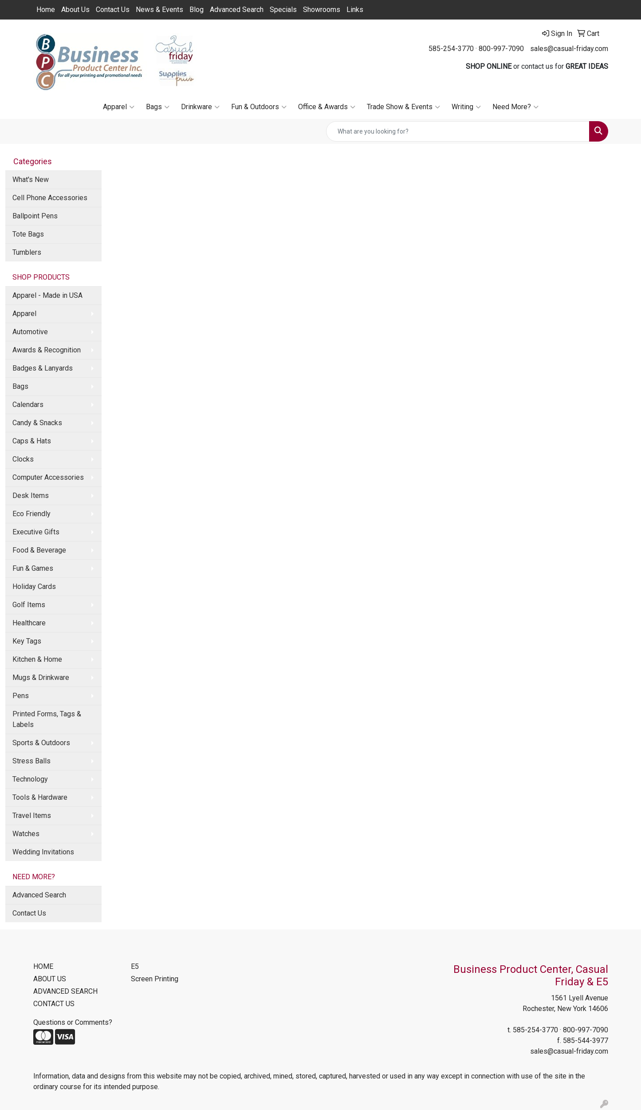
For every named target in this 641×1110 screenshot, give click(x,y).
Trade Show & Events (403, 107)
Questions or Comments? (72, 1022)
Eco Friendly (31, 514)
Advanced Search (236, 9)
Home (45, 9)
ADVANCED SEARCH (65, 991)
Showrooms (321, 9)
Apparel (118, 107)
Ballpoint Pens (35, 216)
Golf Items (28, 604)
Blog (196, 9)
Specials (283, 9)
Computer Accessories (48, 477)
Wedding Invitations (43, 852)
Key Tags (26, 641)
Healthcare (29, 623)
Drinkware (200, 107)
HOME (43, 966)
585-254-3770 (451, 48)
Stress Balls (31, 761)
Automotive (30, 332)
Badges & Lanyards (42, 368)
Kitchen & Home (37, 659)
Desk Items (30, 495)
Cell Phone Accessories (49, 198)
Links (354, 9)
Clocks (23, 459)
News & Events (159, 9)
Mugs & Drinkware (40, 677)
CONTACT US (54, 1003)
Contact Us (113, 9)
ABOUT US (49, 979)
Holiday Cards (34, 586)
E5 (135, 966)
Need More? (515, 107)
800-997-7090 (501, 48)
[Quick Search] (458, 131)
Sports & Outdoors (41, 743)
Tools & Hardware (39, 797)
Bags (157, 107)
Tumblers (26, 252)
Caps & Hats (31, 441)
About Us (75, 9)
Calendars (27, 404)
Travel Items (31, 815)
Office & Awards (326, 107)
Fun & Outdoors (259, 107)
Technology (30, 779)
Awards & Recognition (46, 350)
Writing (466, 107)
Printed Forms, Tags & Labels (46, 719)
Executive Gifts (35, 532)
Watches (25, 834)
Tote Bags (28, 234)
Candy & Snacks (37, 423)
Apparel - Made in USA (47, 295)
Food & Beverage (39, 550)
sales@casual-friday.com (569, 48)
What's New (30, 179)
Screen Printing (154, 979)
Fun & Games (32, 568)
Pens (20, 695)
